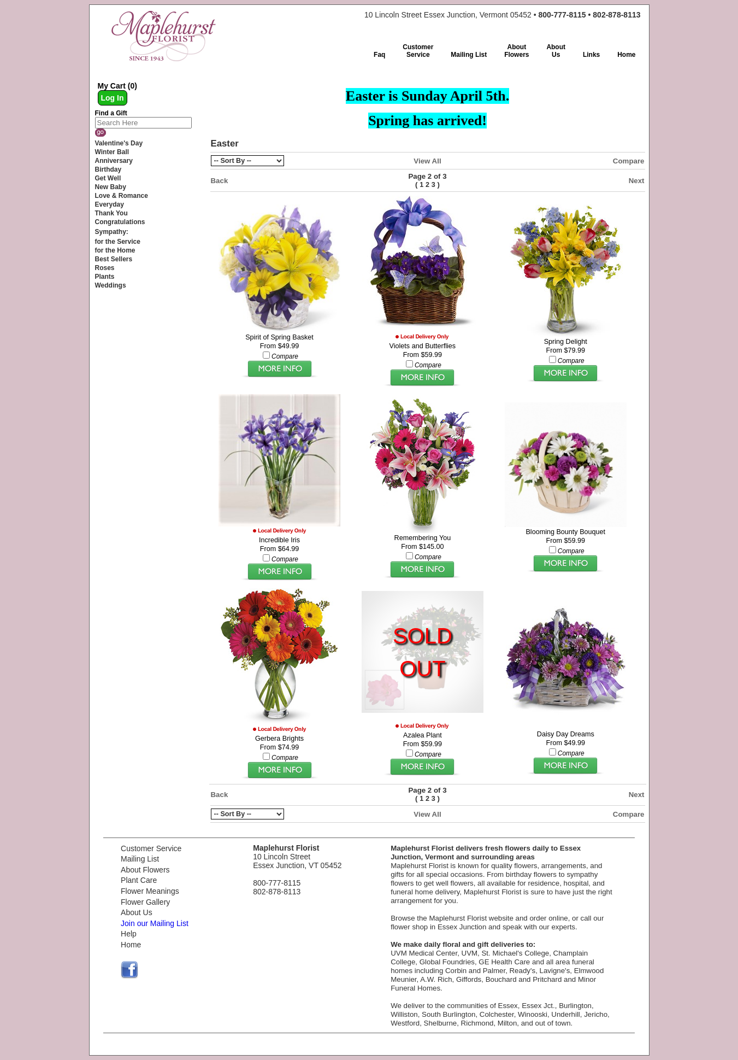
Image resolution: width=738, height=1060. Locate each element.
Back (219, 181)
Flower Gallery (145, 902)
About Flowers (145, 869)
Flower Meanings (150, 891)
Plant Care (139, 880)
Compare (629, 161)
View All (427, 161)
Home (131, 944)
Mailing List (140, 858)
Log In (112, 97)
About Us (136, 912)
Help (129, 933)
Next (637, 181)
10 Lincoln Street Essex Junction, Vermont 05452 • (502, 14)
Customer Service (151, 848)
